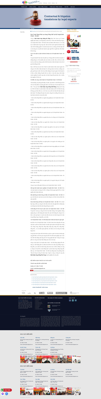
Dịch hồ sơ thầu (38, 299)
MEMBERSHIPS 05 (50, 293)
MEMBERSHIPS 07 (74, 293)
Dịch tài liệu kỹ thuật (38, 302)
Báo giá (73, 6)
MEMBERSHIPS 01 (23, 293)
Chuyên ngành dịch (40, 297)
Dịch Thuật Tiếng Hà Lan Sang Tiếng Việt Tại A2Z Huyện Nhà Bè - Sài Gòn (44, 284)
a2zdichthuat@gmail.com (73, 31)
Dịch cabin (37, 307)
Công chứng (32, 6)
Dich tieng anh (24, 3)
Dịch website (37, 306)
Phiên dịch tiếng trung (56, 6)
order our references (74, 58)
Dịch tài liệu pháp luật (38, 303)
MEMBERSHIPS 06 (61, 293)
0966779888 (7, 390)
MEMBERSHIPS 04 (42, 293)
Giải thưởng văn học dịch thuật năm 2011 (56, 306)
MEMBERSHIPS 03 (35, 293)
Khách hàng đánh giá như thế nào (74, 83)
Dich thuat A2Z (22, 397)
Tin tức (66, 6)
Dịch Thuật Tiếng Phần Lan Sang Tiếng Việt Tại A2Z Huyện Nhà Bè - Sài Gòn (45, 280)
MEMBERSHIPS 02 (29, 293)
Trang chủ (24, 6)
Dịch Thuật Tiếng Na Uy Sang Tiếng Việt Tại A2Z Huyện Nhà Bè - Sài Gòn (44, 282)
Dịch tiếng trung (43, 6)
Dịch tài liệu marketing (39, 308)
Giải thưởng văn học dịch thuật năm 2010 (56, 310)
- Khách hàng (79, 73)
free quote (73, 52)
